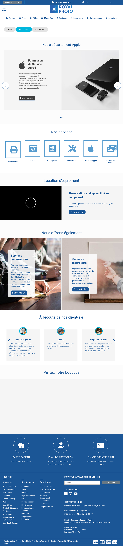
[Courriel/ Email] (82, 483)
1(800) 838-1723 (98, 506)
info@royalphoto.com (82, 510)
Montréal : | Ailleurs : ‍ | (84, 508)
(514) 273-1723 (78, 506)
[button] (12, 2)
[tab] (10, 29)
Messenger (68, 510)
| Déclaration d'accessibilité (57, 541)
